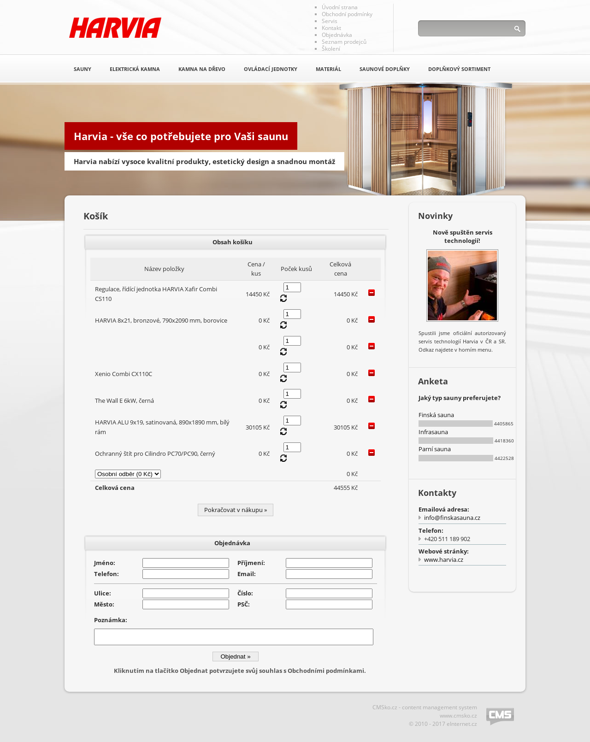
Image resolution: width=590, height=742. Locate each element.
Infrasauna (433, 432)
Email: (246, 574)
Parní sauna (435, 449)
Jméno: (104, 563)
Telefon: (106, 574)
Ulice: (102, 593)
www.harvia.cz (443, 559)
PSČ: (243, 604)
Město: (104, 604)
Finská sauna (436, 415)
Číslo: (245, 593)
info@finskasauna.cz (452, 517)
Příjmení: (251, 563)
